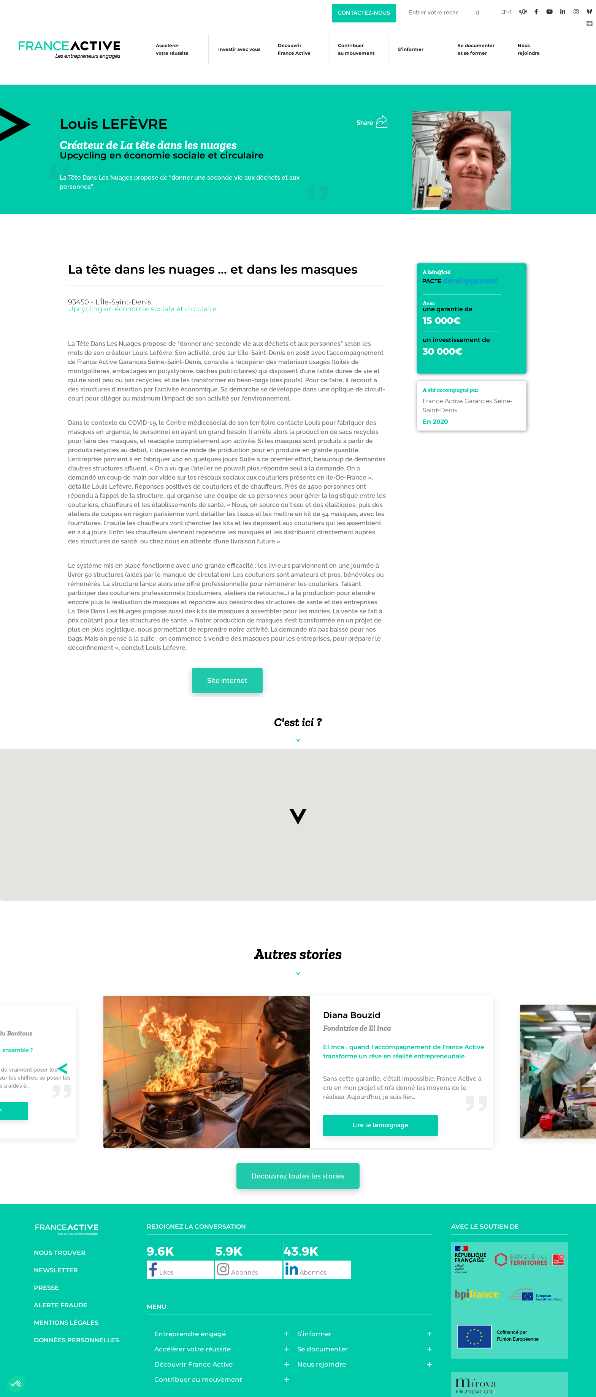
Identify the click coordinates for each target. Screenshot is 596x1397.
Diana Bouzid (351, 1004)
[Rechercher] (477, 12)
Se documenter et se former (476, 49)
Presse (46, 1276)
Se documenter (324, 1338)
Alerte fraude (60, 1294)
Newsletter (56, 1259)
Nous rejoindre (530, 49)
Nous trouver (60, 1241)
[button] (298, 806)
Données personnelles (76, 1329)
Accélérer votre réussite (164, 49)
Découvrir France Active (289, 49)
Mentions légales (66, 1311)
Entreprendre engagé (192, 1323)
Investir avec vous (233, 51)
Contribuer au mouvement (353, 49)
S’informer (409, 51)
